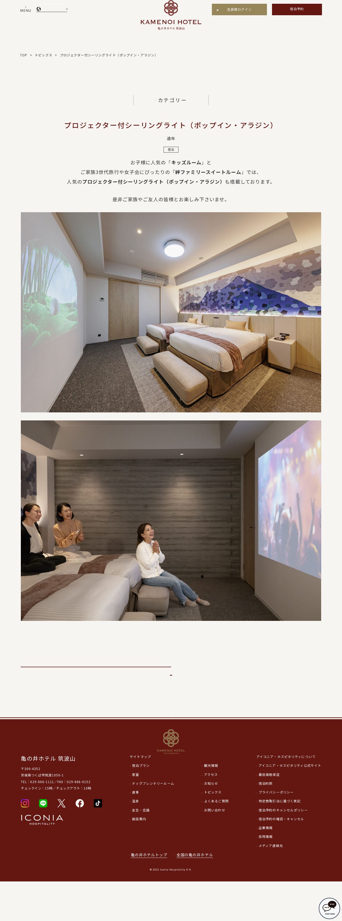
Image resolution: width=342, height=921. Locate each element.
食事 (135, 831)
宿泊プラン (141, 805)
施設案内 (139, 858)
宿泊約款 (266, 823)
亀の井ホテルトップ (149, 894)
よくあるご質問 (216, 840)
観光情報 (211, 805)
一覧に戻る (171, 692)
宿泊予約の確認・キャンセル (281, 858)
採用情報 (266, 876)
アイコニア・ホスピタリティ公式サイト (290, 805)
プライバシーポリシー (276, 831)
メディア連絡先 (271, 885)
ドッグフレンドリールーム (153, 823)
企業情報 (266, 867)
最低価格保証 (269, 813)
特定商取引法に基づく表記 (280, 840)
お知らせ (211, 823)
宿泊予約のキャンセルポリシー (283, 849)
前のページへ (96, 672)
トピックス (213, 831)
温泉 (135, 840)
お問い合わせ (214, 849)
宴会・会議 (141, 849)
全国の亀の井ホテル (197, 894)
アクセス (211, 813)
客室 (135, 813)
